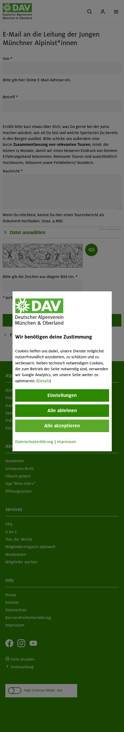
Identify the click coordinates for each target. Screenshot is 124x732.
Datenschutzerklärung (34, 441)
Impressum (66, 441)
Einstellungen (62, 395)
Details (44, 381)
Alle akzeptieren (62, 426)
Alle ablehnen (62, 410)
